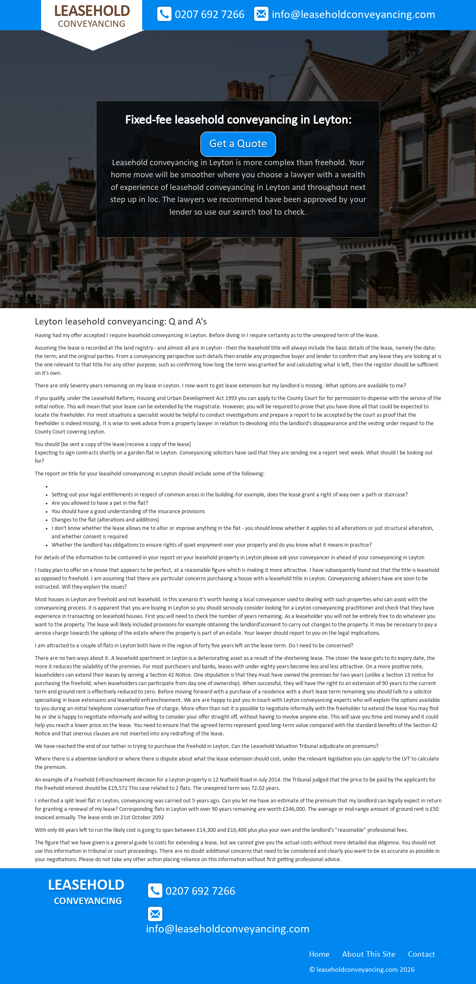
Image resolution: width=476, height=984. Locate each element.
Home (319, 954)
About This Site (368, 954)
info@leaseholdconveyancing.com (353, 15)
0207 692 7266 (210, 15)
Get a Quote (238, 144)
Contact (421, 954)
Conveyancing (92, 16)
